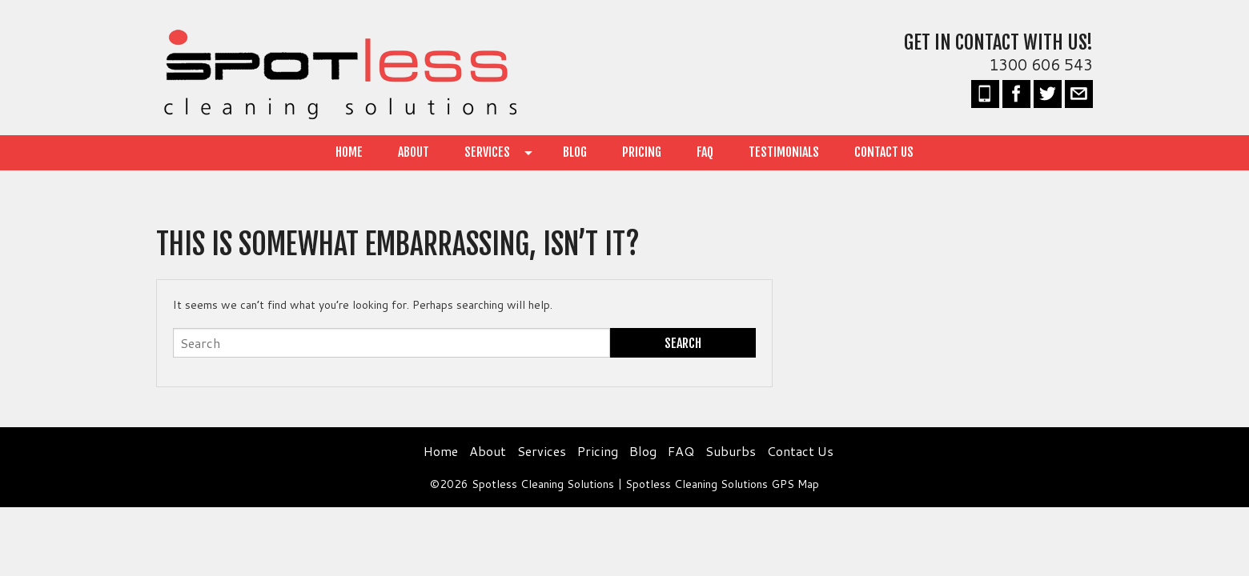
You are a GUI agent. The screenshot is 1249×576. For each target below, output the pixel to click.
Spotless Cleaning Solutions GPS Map (722, 484)
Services (487, 152)
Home (349, 152)
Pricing (641, 152)
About (413, 152)
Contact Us (884, 152)
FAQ (705, 152)
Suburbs (730, 451)
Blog (575, 152)
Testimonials (784, 152)
